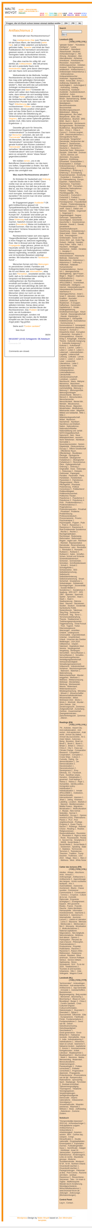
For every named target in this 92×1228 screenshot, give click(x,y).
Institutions (78, 793)
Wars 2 (83, 858)
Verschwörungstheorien (69, 657)
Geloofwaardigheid (67, 1028)
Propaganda (14, 245)
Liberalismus (65, 363)
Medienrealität (77, 386)
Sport (62, 1082)
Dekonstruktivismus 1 (74, 134)
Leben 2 (63, 350)
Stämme (77, 601)
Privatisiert (65, 511)
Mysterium (70, 419)
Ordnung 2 (74, 467)
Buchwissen (80, 126)
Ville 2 (72, 971)
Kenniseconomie (78, 1048)
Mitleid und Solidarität (69, 413)
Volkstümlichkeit (77, 666)
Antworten (64, 78)
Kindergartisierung (67, 309)
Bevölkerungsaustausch (70, 110)
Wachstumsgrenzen (77, 668)
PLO (70, 820)
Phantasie (75, 484)
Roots (63, 838)
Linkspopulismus (67, 370)
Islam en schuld (66, 1044)
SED (75, 570)
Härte (73, 244)
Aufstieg (74, 87)
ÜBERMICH (51, 14)
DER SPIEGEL (75, 146)
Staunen (69, 603)
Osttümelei (64, 473)
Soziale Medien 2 (68, 588)
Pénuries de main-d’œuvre (71, 941)
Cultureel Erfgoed (67, 1006)
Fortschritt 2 (76, 195)
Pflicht (76, 482)
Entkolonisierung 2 (67, 166)
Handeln (79, 242)
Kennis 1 (66, 1048)
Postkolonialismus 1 (74, 502)
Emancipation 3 (66, 1143)
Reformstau (76, 538)
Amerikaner (64, 60)
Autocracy (76, 739)
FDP (70, 186)
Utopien (74, 644)
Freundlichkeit (80, 202)
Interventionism (66, 797)
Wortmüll (71, 702)
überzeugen (65, 630)
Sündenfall (80, 606)
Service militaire (74, 960)
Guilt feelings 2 (75, 779)
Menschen (17, 135)
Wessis (63, 686)
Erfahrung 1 (78, 170)
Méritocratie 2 (79, 924)
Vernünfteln (64, 653)
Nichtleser (80, 440)
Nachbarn (75, 422)
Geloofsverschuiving (68, 1026)
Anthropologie (65, 877)
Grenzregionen (71, 235)
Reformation (65, 538)
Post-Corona (72, 1173)
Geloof (69, 1024)
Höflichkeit (64, 265)
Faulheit (63, 186)
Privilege (78, 822)
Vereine (63, 648)
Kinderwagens (79, 1155)
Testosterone (76, 851)
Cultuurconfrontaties (68, 1008)
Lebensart (64, 352)
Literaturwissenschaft (69, 377)
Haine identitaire (75, 908)
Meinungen (43, 264)
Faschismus (65, 184)
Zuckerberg (79, 709)
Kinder (76, 307)
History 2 (72, 782)
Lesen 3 (79, 359)
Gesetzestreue (78, 222)
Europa (80, 179)
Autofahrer (64, 94)
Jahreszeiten (65, 1152)
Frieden (64, 204)
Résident (71, 955)
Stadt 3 (70, 599)
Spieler (62, 597)
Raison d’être (76, 951)
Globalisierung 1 (78, 231)
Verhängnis (75, 650)
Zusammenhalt (74, 711)
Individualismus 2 (67, 280)
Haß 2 (80, 244)
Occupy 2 (64, 449)
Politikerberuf (78, 489)
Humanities (64, 784)
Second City (67, 840)
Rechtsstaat (65, 536)
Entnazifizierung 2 (68, 168)
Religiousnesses (66, 831)
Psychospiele (65, 523)
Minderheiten (65, 408)
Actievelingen (79, 983)
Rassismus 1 (75, 525)
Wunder (80, 702)
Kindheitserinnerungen (69, 312)
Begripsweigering (67, 994)
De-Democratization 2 (69, 762)
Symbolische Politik (68, 608)
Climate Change (66, 750)
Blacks (73, 888)
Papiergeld (74, 473)
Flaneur (63, 191)
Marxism (64, 804)
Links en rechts (66, 1157)
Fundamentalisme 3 (68, 1021)
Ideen (28, 89)
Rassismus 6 (77, 527)
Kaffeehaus (64, 305)
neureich (79, 437)
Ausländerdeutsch (77, 92)
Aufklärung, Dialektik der (70, 83)
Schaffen (80, 554)
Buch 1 (68, 121)
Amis (62, 875)
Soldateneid (78, 583)
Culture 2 (76, 757)
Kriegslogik (72, 339)
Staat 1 (80, 597)
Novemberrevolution (68, 444)
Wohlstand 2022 (66, 700)
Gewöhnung (65, 231)
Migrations (78, 806)
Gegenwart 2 (67, 213)
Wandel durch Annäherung (71, 1184)
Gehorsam (64, 217)
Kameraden (76, 305)
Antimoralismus (67, 74)
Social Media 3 (80, 844)
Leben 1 (78, 348)
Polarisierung (65, 487)
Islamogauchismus (67, 294)
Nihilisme (79, 935)
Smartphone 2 (80, 840)
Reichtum (82, 541)
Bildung (74, 112)
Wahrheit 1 (75, 671)
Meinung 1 (78, 388)
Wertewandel (74, 684)
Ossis (72, 469)
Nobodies (64, 813)
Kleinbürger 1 (74, 316)
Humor (80, 269)
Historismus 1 (79, 260)
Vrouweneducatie (67, 1104)
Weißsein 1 (74, 677)
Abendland (75, 49)
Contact (69, 1203)
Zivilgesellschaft (66, 709)
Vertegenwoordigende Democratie (69, 1096)
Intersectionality (66, 795)
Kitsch (82, 312)
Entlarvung (81, 166)
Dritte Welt (72, 152)
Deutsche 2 (76, 148)
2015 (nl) (63, 1123)
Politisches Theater (68, 496)
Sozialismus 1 (65, 590)
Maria (73, 381)
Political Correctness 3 (69, 488)
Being (62, 741)
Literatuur (64, 1053)
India (64, 1039)
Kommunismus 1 (68, 323)
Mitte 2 (62, 415)
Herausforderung (67, 253)
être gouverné (73, 904)
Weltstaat (63, 682)
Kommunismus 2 (67, 325)
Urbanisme (64, 971)
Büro (62, 130)
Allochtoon (64, 985)
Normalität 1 (65, 442)
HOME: (21, 9)
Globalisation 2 (75, 777)
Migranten (77, 406)
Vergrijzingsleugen (67, 1093)
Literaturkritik (65, 375)
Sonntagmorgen (66, 585)
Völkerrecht (64, 666)
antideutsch (64, 69)
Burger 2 (74, 1001)
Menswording (65, 1059)
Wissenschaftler (77, 693)
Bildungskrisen (66, 114)
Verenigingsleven (67, 1091)
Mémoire (82, 922)
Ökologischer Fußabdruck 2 (70, 459)
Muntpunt (80, 1161)
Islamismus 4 (65, 292)
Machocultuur (80, 1055)
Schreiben (64, 563)
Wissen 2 (64, 693)
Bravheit (75, 119)
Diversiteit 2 (65, 1012)
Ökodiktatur (77, 453)
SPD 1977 (73, 592)
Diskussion (79, 150)
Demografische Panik (69, 137)
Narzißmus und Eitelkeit (70, 424)
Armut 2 (80, 81)
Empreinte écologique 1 (69, 900)
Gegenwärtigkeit (66, 215)
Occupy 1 (74, 815)
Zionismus (80, 707)
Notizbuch (45, 339)
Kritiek (76, 1050)
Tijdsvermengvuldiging (69, 1086)
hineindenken (15, 68)
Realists (80, 829)
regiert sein (72, 541)
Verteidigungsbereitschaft (70, 659)
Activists (67, 728)
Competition (74, 752)
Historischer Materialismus (69, 259)
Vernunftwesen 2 (67, 655)
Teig (71, 615)
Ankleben (81, 65)
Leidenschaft (73, 354)
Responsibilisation (67, 833)
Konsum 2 (74, 330)
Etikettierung (20, 104)
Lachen (71, 348)
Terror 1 (78, 615)
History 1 (63, 782)
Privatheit (82, 509)
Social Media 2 (66, 844)
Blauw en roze (79, 999)
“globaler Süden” (67, 45)
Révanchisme (78, 1177)
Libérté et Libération (77, 919)
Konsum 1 (64, 330)
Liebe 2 (75, 363)
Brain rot (78, 741)
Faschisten (76, 184)
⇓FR (78, 42)
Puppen (75, 523)
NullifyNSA (64, 815)
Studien (63, 606)
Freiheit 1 (75, 197)
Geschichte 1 (65, 222)
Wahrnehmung (66, 673)
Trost (62, 626)
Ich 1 (62, 271)
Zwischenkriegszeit (68, 716)
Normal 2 (73, 813)
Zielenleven (65, 1111)
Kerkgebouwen (66, 1050)
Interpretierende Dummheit (71, 289)
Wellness (63, 680)
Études (62, 906)
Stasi (62, 603)
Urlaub (62, 639)
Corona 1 (64, 895)
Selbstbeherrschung (68, 572)
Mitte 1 (82, 413)
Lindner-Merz (65, 366)
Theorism (63, 853)
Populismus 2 (78, 498)
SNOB (63, 842)
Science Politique (76, 958)
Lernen (81, 357)
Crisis (79, 1003)
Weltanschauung (76, 680)
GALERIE (65, 14)
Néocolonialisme (67, 935)
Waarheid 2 (75, 1107)
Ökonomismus (79, 462)
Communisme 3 (66, 892)
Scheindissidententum (69, 559)
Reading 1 (71, 829)
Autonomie (77, 886)
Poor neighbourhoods (69, 821)
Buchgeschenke (66, 126)
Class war (78, 748)
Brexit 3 (79, 743)
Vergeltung (64, 650)
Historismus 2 (65, 262)
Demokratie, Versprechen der (72, 141)
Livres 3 (64, 922)
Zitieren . (64, 718)
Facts (62, 775)
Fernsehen (22, 274)
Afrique (70, 872)
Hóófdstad (65, 1150)
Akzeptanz (72, 56)
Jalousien (71, 296)
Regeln (63, 541)
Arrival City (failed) (73, 734)
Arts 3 (71, 883)
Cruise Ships (65, 757)
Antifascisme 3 (66, 879)
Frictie (62, 1019)
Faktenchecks (75, 182)
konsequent (80, 325)
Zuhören (63, 711)
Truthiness (72, 856)
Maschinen (75, 384)
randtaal (72, 1175)
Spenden (69, 594)
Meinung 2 (64, 390)
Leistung (63, 357)
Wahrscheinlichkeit (67, 675)
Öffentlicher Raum (68, 451)
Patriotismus (77, 480)
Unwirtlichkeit (74, 637)
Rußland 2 (74, 552)
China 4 (76, 130)
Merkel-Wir (78, 401)
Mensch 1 (77, 395)
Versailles (79, 655)
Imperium (80, 276)
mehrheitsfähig (66, 388)
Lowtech (73, 379)
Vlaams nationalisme (68, 1099)
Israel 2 (63, 296)
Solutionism (66, 847)
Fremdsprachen (66, 202)
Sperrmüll (79, 594)
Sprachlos (71, 597)
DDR (62, 134)
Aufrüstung (65, 87)
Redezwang (76, 536)
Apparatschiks (75, 78)
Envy (76, 770)
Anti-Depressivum (75, 67)
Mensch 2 (64, 397)
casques (63, 1137)
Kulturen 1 (64, 345)
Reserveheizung (78, 545)
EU (69, 773)
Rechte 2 (74, 532)
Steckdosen (79, 603)
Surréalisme (65, 964)
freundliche (21, 224)
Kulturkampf (75, 345)
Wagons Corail (76, 973)
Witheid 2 (63, 1109)
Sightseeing (65, 962)
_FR (72, 23)
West (72, 860)
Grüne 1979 (77, 238)
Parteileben (64, 478)
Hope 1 (81, 782)
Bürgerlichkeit (77, 128)
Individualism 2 (66, 788)
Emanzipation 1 (77, 161)
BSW (62, 121)
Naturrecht (64, 435)
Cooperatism (65, 755)
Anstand (63, 67)
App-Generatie (79, 988)
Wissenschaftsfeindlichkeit (71, 695)
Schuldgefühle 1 (66, 567)
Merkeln (63, 404)
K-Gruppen (75, 303)
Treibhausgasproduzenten (71, 621)
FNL (77, 193)
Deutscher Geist (66, 150)
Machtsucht (64, 381)
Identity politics (77, 784)
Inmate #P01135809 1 (71, 792)
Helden (74, 249)
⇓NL (84, 42)
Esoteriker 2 (77, 177)
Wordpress (22, 1218)
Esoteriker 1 (66, 177)
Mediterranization (76, 804)
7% (61, 728)
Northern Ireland (78, 1164)
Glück (74, 233)
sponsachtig (77, 1080)
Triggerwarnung (66, 624)
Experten (63, 182)
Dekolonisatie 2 (66, 1010)
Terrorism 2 (64, 851)
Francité (78, 906)
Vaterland (63, 646)
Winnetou (82, 691)
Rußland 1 (64, 552)
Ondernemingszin (67, 1064)
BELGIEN (47, 14)
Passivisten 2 (65, 480)
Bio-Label (78, 114)
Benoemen (65, 997)
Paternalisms (79, 817)
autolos (63, 1134)
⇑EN (78, 869)
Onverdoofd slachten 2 (69, 1168)
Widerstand (72, 686)
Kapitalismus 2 (78, 1152)
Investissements (66, 913)
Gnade (81, 233)
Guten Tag (79, 240)
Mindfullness (77, 408)
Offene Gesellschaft (77, 449)
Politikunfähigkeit (67, 491)
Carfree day (78, 1134)
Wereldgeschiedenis (68, 1186)
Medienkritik (65, 386)
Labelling (63, 802)
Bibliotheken (65, 112)
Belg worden (81, 994)
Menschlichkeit (66, 401)
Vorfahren (64, 668)
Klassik (64, 316)
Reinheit (64, 543)
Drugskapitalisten (77, 1141)
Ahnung (63, 56)
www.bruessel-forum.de (69, 1191)
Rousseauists (73, 838)
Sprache (27, 47)
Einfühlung (73, 159)
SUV (73, 964)
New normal (75, 811)
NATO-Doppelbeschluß (69, 433)
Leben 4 (80, 350)
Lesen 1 (63, 359)
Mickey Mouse (66, 406)
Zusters (63, 1113)
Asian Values (65, 739)
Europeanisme (67, 1017)
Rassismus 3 (65, 1177)
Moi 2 (62, 926)
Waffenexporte (73, 1182)
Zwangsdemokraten (68, 713)
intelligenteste (23, 40)
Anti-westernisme (77, 985)
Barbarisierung (73, 99)
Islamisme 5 (79, 1044)
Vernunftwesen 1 (78, 653)
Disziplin (63, 152)
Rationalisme (65, 1080)
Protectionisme (66, 1075)
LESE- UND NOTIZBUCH (28, 11)
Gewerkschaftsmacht (68, 229)
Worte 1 (78, 700)
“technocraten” (66, 983)
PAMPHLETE (70, 14)
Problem (33, 310)
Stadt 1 (63, 599)
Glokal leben (65, 233)
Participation (65, 940)
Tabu (72, 1179)
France (70, 906)
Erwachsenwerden (67, 175)
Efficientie (76, 1015)
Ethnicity (63, 773)
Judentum (64, 301)
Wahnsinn (65, 671)
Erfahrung (19, 219)
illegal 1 (63, 276)
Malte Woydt (43, 1218)
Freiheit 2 (63, 200)
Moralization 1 (65, 809)
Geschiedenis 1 (66, 1030)
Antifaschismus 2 (21, 30)
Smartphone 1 (75, 581)
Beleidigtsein (65, 103)
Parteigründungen (67, 1170)
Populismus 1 (65, 498)
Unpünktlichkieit (78, 635)
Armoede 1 (65, 990)
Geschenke (77, 220)
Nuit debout (64, 937)
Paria (81, 476)
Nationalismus (73, 426)
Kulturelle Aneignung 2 (71, 343)
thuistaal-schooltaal (70, 1084)
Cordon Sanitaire (68, 1003)
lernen (27, 161)
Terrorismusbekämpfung (70, 617)
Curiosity (63, 759)
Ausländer (39, 202)
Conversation (80, 892)
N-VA (62, 1164)
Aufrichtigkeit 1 (66, 85)
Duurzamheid (65, 1015)
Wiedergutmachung (68, 691)
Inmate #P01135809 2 (71, 281)
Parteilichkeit (76, 478)
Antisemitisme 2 (66, 1130)
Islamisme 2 (80, 913)
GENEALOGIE (84, 14)
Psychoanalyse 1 (67, 520)
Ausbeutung (65, 90)
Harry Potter (65, 244)
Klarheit (64, 314)
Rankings (73, 826)
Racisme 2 (76, 949)
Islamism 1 (78, 797)
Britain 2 (71, 746)
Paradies (63, 476)
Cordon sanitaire (32, 326)
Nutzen (81, 444)
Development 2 (66, 770)
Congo (71, 1137)
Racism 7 (63, 826)
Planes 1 (63, 820)
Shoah (81, 579)
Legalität (63, 354)
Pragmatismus (66, 507)
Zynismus (81, 716)
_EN (65, 23)
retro (73, 547)
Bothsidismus (65, 119)
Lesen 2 (71, 359)
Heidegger (73, 247)
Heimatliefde (73, 1037)
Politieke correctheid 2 (69, 1069)
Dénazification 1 (66, 1139)
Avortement (64, 888)
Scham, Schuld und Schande (72, 556)
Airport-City (77, 728)
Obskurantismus (77, 446)
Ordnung (46, 179)
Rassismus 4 (65, 527)
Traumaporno (65, 1089)
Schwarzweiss (66, 570)
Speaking (76, 847)
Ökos (62, 464)
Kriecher (79, 336)
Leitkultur (72, 357)
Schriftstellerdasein (78, 563)
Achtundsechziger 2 (68, 54)
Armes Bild (70, 81)
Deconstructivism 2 (68, 768)
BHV (69, 1134)
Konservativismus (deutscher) (72, 327)
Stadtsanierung (66, 601)
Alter (80, 56)
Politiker (27, 106)
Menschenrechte (67, 399)
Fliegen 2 (71, 191)
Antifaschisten (25, 63)
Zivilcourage (75, 1193)
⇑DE (72, 725)
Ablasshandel (65, 51)
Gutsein (63, 242)
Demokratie (14, 137)
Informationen (36, 271)
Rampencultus (76, 1077)
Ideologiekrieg (65, 274)
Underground (73, 633)
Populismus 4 (78, 500)
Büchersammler (66, 123)
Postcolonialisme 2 (67, 944)
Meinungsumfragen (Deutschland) (68, 393)
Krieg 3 (63, 339)
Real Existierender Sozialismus (73, 529)
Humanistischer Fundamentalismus (68, 268)
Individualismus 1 (67, 278)
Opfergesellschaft (73, 464)
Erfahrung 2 (65, 173)
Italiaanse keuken (67, 1046)
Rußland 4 (64, 554)
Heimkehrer (64, 249)
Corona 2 (63, 132)
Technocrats (77, 849)
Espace (63, 904)
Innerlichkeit (79, 283)
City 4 (70, 748)
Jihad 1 (63, 800)
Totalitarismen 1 (74, 619)
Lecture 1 (63, 919)
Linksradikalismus (67, 372)
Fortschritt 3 (65, 197)
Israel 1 (80, 294)
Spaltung (63, 592)
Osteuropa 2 (67, 471)
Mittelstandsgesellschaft (70, 417)
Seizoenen (64, 1179)
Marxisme (73, 922)
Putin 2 (65, 525)
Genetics (63, 777)
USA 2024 (75, 642)
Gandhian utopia (73, 775)
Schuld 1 (64, 565)
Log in (62, 1203)
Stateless (66, 849)
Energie (77, 164)
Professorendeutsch (68, 516)
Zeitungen (64, 1193)
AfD (79, 54)
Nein (72, 435)
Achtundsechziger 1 (77, 1123)
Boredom (70, 741)
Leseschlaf (70, 361)
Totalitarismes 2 (72, 967)
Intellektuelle (65, 285)
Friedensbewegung (77, 204)
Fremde (82, 200)
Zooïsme (75, 1111)
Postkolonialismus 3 (68, 505)
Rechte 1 (64, 532)
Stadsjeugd (70, 1082)
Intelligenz (76, 285)
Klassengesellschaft (77, 314)
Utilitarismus (65, 644)
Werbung (63, 684)
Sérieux (63, 960)
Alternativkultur (66, 58)
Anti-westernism (73, 732)
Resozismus (65, 547)
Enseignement (78, 901)
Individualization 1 (67, 791)
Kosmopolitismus (67, 336)
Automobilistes (66, 886)
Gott (61, 235)
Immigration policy (67, 786)
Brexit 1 (63, 743)
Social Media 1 (74, 842)
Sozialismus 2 (79, 590)
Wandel (80, 675)
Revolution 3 (67, 550)
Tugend (69, 626)
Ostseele (78, 471)
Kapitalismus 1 (66, 307)
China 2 (80, 746)
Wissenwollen (65, 698)
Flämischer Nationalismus (70, 188)
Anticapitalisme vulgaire (70, 1125)
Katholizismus (65, 1155)
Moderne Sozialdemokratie (68, 1160)
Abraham (76, 51)
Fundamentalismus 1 (68, 206)
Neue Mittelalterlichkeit (70, 436)
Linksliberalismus (67, 368)
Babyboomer (65, 96)
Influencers (79, 1042)
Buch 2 (76, 121)
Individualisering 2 (75, 1039)
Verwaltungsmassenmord (70, 664)
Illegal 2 (71, 276)
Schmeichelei (75, 561)
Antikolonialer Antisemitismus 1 (73, 72)
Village (68, 858)
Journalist (72, 298)
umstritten (75, 630)
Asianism (78, 1132)
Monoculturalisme (67, 1062)
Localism (72, 802)
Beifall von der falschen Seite (73, 100)
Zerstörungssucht (67, 707)
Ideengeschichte (72, 271)
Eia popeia (74, 157)
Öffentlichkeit (65, 453)
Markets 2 (82, 802)
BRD (83, 119)
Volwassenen (77, 1100)
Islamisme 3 (65, 915)
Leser (62, 361)
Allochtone (79, 872)
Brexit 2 (71, 743)
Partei (22, 97)
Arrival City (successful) (69, 737)
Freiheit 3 (73, 200)
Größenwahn (65, 238)
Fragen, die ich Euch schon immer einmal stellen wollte (33, 23)
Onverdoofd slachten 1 (69, 1166)
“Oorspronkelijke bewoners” (71, 1121)
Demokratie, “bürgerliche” (70, 139)
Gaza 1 (63, 1148)
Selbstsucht (64, 574)
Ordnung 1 (64, 467)
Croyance (74, 895)
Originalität (64, 469)
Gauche (63, 908)
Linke (74, 366)
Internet (63, 287)
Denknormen (74, 143)
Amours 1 (69, 875)
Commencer (73, 890)
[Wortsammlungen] (67, 1195)
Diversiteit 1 (79, 1010)
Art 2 (83, 737)
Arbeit (62, 81)
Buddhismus (65, 128)
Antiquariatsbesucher (69, 76)
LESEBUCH (60, 14)
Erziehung (81, 175)
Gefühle (71, 211)
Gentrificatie (72, 1148)
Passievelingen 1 (67, 1066)
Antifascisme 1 (79, 877)
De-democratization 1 (69, 760)
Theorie (63, 619)
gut (72, 240)
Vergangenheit (74, 648)
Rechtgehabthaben (68, 534)
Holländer (74, 265)
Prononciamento (66, 518)
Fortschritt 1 (65, 195)
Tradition (72, 853)
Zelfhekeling (81, 1109)
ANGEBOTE (42, 14)
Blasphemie (65, 117)
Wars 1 (76, 858)
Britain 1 (63, 746)
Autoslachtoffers (78, 990)
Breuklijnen (64, 1001)
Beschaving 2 (65, 999)
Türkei (77, 626)
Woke (71, 1109)
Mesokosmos (73, 404)
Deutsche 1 (64, 148)
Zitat (32, 40)
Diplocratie (64, 899)
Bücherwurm (79, 123)
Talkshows (77, 610)
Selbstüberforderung (68, 576)
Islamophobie (65, 917)
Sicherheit (64, 581)
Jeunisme (76, 917)
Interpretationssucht (76, 287)
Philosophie (78, 942)
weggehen (64, 677)
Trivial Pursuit (80, 624)
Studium (71, 606)
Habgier (82, 1148)
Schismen (64, 561)
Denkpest (64, 146)
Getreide (63, 224)
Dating (71, 759)
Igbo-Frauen (78, 274)
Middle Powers (66, 806)
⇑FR (84, 980)
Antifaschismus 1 (78, 69)
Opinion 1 (75, 937)
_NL (79, 23)
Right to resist (80, 835)
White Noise (81, 860)
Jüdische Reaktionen (68, 302)
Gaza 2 (68, 209)
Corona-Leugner (76, 132)
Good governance (67, 1033)
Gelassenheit (75, 217)
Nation (62, 426)
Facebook (77, 773)
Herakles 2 (66, 251)
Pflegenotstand (66, 482)
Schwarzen (43, 257)
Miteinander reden (67, 410)
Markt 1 (64, 1057)
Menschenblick (75, 397)
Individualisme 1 (66, 1042)
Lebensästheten (76, 352)
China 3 (63, 748)
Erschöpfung (76, 173)
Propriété (77, 946)
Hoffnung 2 (77, 262)
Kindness (78, 800)
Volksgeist (64, 973)
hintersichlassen (66, 256)
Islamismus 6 (76, 915)
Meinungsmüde (76, 390)
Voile (79, 971)
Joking (70, 800)
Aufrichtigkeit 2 (80, 85)
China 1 (68, 130)
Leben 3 (71, 350)
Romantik (78, 550)
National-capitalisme (68, 931)
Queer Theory (76, 824)
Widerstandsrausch (68, 689)
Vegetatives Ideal (76, 646)
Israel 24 (74, 1150)
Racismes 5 (65, 951)
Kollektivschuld (66, 321)
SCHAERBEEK (77, 14)
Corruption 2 (77, 755)
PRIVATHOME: (31, 9)
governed (63, 779)
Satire (72, 554)
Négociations (65, 933)
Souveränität (80, 585)
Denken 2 (64, 143)
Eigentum (64, 159)
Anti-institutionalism (68, 730)
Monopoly (70, 926)
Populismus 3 (65, 500)
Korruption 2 (77, 334)
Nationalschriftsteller (68, 428)
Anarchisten (75, 63)
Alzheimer (78, 58)
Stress (74, 962)
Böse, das (75, 117)
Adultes (63, 872)
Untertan (63, 637)
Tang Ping (64, 612)
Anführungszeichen (68, 65)
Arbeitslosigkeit (66, 1132)
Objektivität (64, 446)
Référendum (65, 953)
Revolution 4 (67, 835)
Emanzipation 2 (66, 164)
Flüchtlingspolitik (67, 193)
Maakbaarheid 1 (76, 1053)
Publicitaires (65, 949)
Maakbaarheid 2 (66, 1055)
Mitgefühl (80, 410)
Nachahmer (64, 422)
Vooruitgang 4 (65, 1102)
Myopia (65, 811)
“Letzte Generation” (68, 48)
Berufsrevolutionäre (68, 105)
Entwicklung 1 (65, 170)
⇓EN (72, 42)
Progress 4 (64, 824)
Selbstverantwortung (68, 579)
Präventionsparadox (68, 509)
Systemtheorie (66, 610)
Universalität (65, 635)
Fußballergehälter (75, 1146)
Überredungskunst (67, 628)
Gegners (13, 118)
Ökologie (63, 455)
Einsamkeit (64, 161)
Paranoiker (73, 476)
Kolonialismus (79, 321)
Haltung (71, 242)
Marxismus (64, 384)
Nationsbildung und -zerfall (71, 431)
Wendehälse (74, 682)
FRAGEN (55, 14)
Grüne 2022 (65, 240)
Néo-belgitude (78, 933)
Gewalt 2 (72, 224)
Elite (84, 1015)
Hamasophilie (65, 910)
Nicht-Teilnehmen (67, 440)
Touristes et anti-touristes (70, 969)
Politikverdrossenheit (68, 493)
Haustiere (64, 247)
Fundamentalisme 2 (74, 1019)
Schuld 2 (73, 565)
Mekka (81, 1057)
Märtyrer (80, 381)
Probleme (75, 511)
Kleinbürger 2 (65, 318)
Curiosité (72, 897)
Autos (72, 94)
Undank (63, 633)
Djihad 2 (74, 1012)
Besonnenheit (65, 108)
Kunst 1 (63, 348)
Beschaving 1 (77, 997)
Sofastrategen (65, 583)
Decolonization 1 (67, 766)
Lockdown (64, 379)
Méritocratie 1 (66, 924)
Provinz (78, 518)
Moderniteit (77, 1059)
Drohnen (82, 152)
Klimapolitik (77, 318)
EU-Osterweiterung (68, 179)
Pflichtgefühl (65, 484)
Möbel (62, 419)
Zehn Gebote (65, 704)
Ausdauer (75, 90)
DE (39, 339)
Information (77, 910)
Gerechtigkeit (65, 220)
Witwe (75, 698)
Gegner (78, 215)
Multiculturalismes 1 (70, 928)
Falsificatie (79, 1017)
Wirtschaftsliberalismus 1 (70, 1188)
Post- (62, 502)
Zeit (73, 704)
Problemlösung (66, 514)
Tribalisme (76, 1089)
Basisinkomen (65, 992)
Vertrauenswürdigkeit (68, 662)
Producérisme (65, 946)
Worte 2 (63, 702)
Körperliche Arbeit (67, 332)
